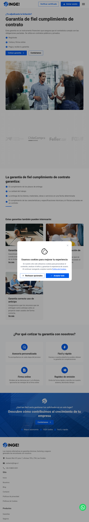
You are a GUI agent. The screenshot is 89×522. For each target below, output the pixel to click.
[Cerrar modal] (67, 246)
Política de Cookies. (59, 269)
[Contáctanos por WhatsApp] (82, 507)
